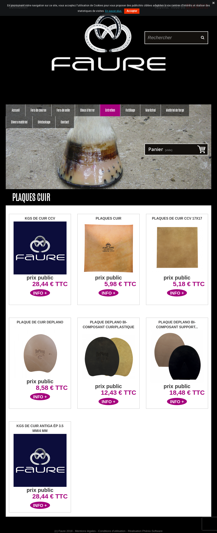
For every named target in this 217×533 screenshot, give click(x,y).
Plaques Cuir (108, 218)
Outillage (130, 110)
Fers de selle (63, 110)
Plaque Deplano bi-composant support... (177, 324)
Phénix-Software (152, 531)
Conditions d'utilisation (111, 531)
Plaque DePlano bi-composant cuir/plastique (108, 324)
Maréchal (150, 110)
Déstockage (44, 122)
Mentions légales (85, 531)
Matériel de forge (175, 110)
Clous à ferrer (87, 110)
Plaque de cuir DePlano (40, 322)
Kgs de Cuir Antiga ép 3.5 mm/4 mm (40, 428)
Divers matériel (19, 122)
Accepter (132, 11)
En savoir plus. (113, 11)
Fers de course (38, 110)
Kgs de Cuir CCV (40, 218)
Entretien (110, 110)
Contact (65, 122)
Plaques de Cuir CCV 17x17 (177, 218)
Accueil (15, 110)
